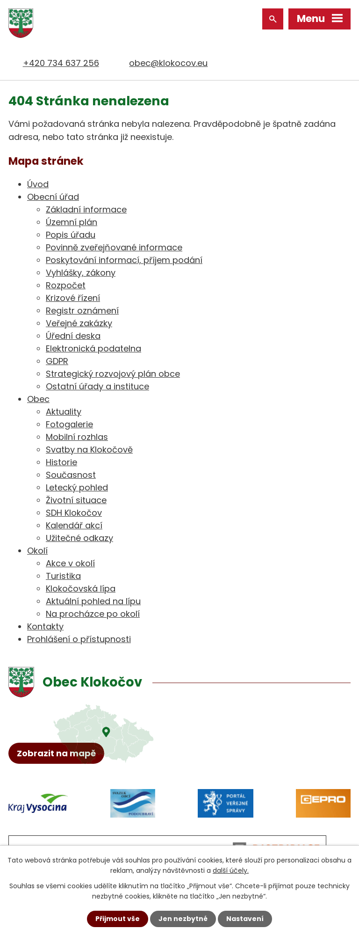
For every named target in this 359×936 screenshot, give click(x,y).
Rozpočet (66, 285)
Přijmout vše (117, 918)
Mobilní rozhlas (77, 437)
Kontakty (45, 626)
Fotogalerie (69, 424)
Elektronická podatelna (93, 348)
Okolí (37, 550)
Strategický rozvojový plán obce (113, 374)
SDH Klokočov (74, 513)
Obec (38, 399)
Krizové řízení (73, 298)
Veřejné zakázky (79, 323)
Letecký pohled (77, 487)
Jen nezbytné (183, 918)
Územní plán (71, 222)
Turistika (63, 576)
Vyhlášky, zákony (80, 272)
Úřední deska (73, 336)
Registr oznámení (82, 310)
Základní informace (86, 209)
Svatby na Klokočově (89, 449)
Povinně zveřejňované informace (114, 247)
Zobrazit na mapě (56, 753)
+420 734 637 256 (61, 63)
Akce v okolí (70, 563)
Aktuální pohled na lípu (93, 601)
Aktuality (63, 411)
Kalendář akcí (74, 525)
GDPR (57, 361)
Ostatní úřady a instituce (97, 386)
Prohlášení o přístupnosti (79, 639)
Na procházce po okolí (93, 614)
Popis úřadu (70, 235)
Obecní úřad (53, 197)
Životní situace (76, 500)
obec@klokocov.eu (168, 63)
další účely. (231, 870)
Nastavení (245, 918)
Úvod (38, 184)
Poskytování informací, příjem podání (124, 260)
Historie (61, 462)
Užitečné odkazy (79, 538)
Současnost (71, 475)
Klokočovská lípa (80, 588)
